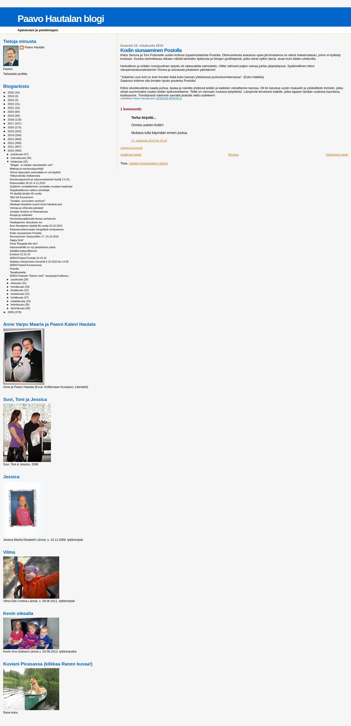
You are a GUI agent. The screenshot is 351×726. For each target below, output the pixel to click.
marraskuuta (19, 157)
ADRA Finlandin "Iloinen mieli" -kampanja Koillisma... (40, 275)
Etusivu (233, 154)
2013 (11, 139)
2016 (11, 127)
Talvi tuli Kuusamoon (21, 197)
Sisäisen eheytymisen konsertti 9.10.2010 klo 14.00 (39, 261)
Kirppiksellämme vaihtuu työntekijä (29, 190)
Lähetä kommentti (131, 147)
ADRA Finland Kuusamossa (26, 265)
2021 (11, 107)
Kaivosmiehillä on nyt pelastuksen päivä (32, 247)
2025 (11, 92)
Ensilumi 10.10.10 (20, 254)
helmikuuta (18, 304)
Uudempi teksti (130, 154)
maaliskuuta (18, 301)
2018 (11, 119)
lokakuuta (17, 161)
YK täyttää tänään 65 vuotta (26, 193)
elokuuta (16, 283)
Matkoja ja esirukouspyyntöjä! (27, 168)
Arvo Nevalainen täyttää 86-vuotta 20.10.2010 (36, 225)
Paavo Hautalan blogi (61, 18)
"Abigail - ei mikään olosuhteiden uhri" (31, 165)
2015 (11, 131)
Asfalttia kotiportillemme (23, 250)
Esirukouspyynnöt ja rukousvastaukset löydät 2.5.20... (40, 179)
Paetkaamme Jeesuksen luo (26, 222)
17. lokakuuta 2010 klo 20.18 (149, 140)
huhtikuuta (17, 297)
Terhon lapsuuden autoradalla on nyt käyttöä (35, 172)
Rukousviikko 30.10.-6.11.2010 (27, 183)
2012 (11, 142)
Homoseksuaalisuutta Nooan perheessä (33, 218)
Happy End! (16, 240)
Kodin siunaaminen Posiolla (25, 233)
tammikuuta (18, 308)
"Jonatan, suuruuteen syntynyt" (27, 200)
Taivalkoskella (18, 272)
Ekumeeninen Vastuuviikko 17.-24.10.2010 (34, 236)
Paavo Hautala (34, 47)
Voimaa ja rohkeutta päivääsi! (26, 207)
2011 (11, 146)
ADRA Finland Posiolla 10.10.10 (28, 257)
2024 (11, 96)
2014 (11, 135)
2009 (11, 312)
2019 (11, 115)
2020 (11, 111)
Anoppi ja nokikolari (21, 215)
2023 (11, 100)
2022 (11, 103)
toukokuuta (18, 293)
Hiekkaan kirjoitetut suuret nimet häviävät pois (36, 204)
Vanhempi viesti (337, 154)
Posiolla (14, 268)
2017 (11, 123)
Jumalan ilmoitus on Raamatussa (29, 211)
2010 (11, 150)
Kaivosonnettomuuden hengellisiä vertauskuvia (37, 229)
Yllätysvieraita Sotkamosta (25, 175)
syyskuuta (17, 279)
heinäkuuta (18, 286)
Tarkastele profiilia (15, 74)
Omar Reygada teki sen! (24, 243)
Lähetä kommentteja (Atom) (148, 163)
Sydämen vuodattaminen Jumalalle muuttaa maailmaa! (41, 186)
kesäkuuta (17, 290)
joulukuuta (17, 154)
